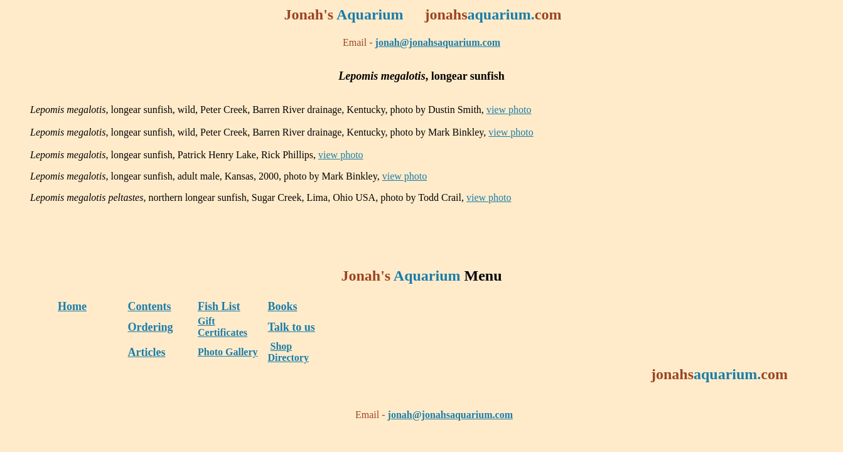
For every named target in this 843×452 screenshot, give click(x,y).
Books (283, 306)
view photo (509, 109)
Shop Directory (288, 352)
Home (72, 306)
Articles (147, 352)
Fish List (219, 306)
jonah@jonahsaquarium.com (437, 42)
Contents (149, 306)
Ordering (150, 327)
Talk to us (291, 327)
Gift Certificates (222, 327)
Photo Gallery (228, 352)
